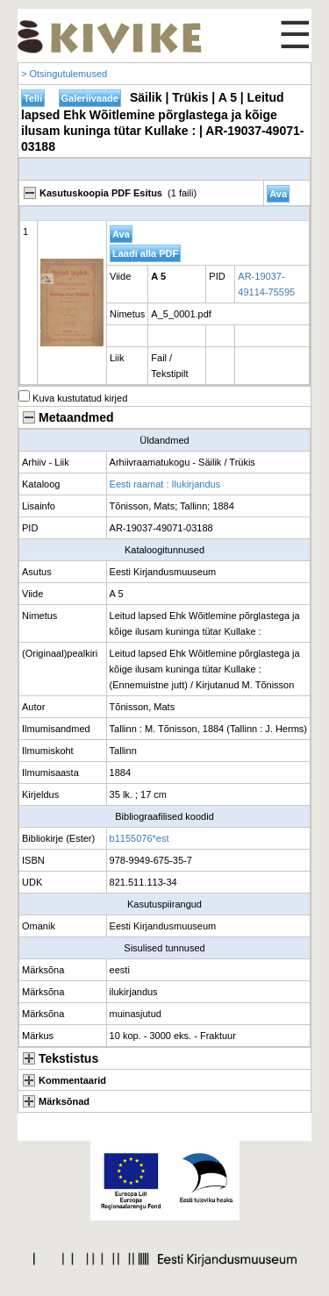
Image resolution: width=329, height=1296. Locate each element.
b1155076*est (139, 838)
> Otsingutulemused (64, 73)
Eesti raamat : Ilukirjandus (165, 484)
